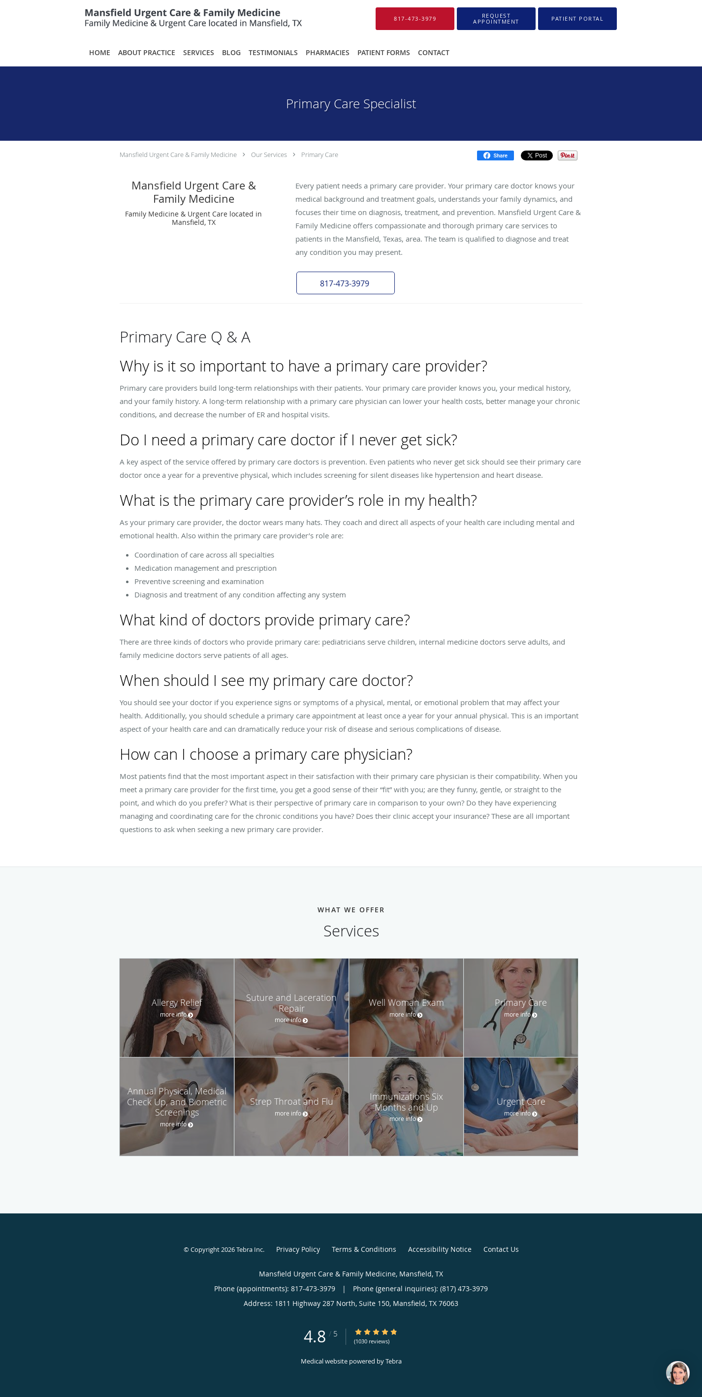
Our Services (269, 154)
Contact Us (501, 1249)
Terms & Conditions (364, 1249)
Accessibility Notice (440, 1249)
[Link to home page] (179, 18)
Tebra (393, 1361)
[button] (496, 18)
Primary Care (319, 154)
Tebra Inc (249, 1249)
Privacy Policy (298, 1249)
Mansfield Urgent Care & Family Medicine (178, 154)
